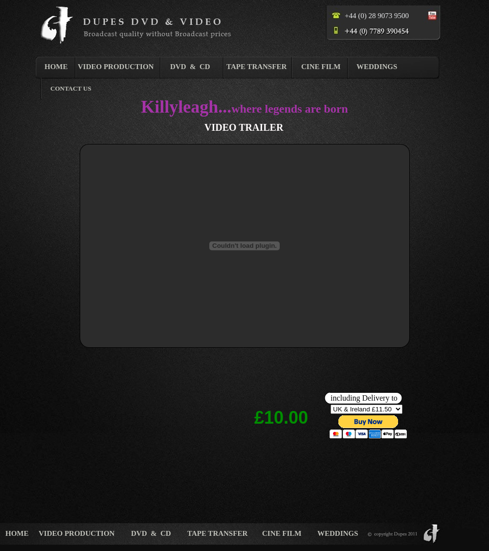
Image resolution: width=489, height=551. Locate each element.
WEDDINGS (376, 67)
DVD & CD (190, 67)
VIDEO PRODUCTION (116, 67)
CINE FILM (320, 67)
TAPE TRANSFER (256, 67)
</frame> (368, 416)
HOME (56, 67)
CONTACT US (70, 88)
